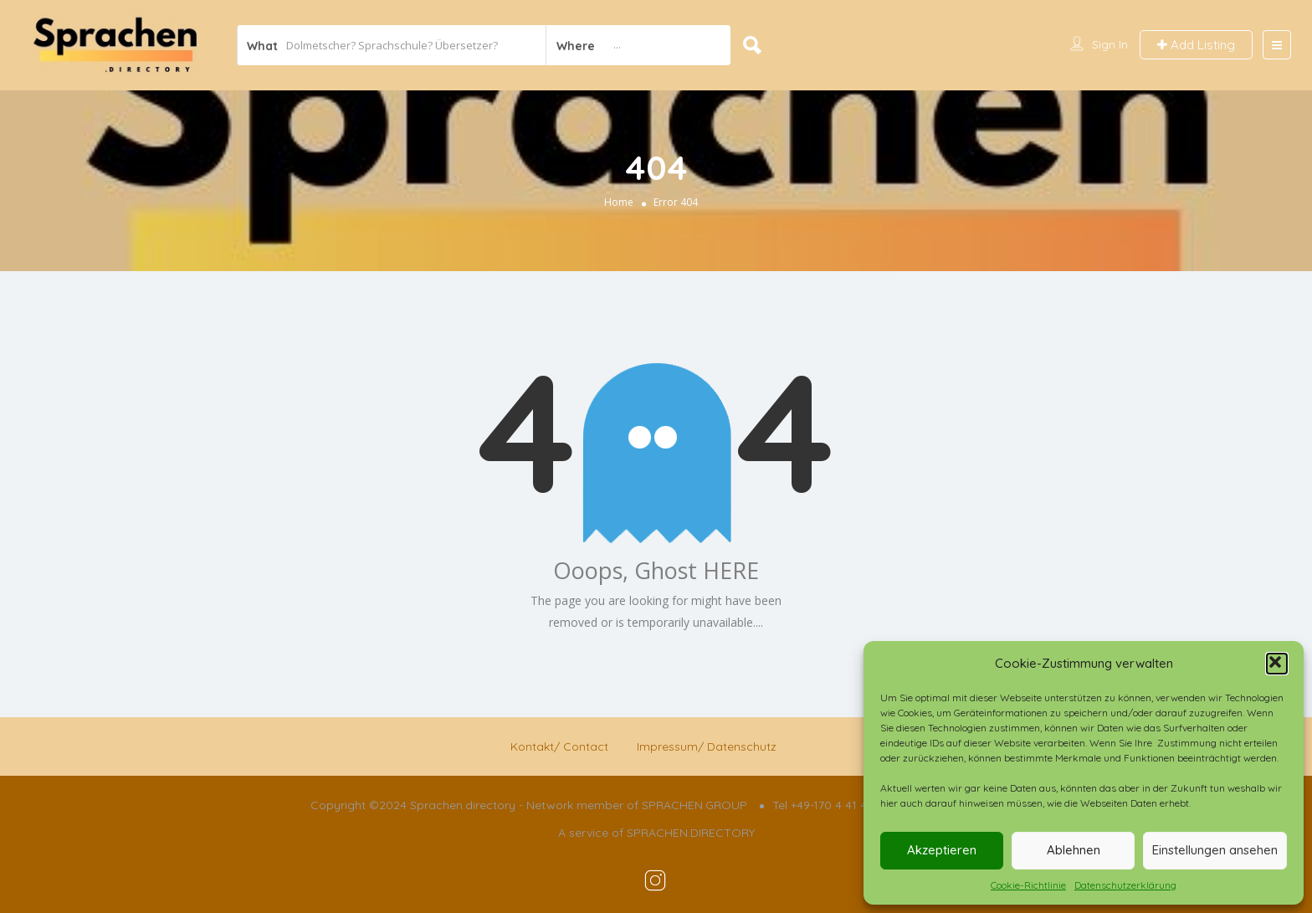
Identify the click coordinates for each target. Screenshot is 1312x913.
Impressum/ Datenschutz (706, 746)
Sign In (1110, 44)
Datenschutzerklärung (1125, 885)
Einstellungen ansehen (1215, 850)
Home (618, 201)
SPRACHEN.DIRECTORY (691, 832)
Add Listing (1196, 45)
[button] (1277, 664)
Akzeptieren (941, 850)
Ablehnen (1073, 850)
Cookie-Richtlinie (1028, 885)
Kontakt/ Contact (559, 746)
